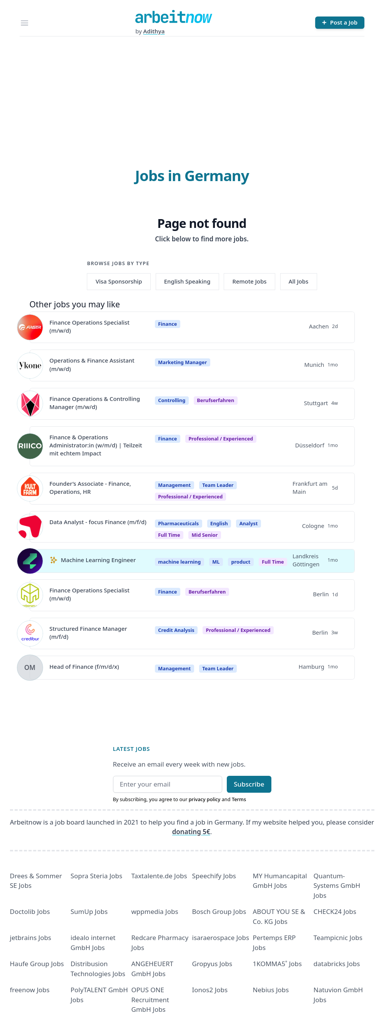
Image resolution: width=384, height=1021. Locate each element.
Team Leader (217, 485)
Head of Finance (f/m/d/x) (84, 666)
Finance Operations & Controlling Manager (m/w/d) (95, 403)
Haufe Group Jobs (37, 963)
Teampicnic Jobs (338, 937)
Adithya (154, 31)
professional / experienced (220, 438)
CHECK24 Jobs (335, 911)
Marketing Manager (182, 362)
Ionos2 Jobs (210, 989)
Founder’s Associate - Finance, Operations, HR (90, 487)
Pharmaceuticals (178, 523)
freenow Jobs (30, 989)
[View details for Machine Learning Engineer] (30, 561)
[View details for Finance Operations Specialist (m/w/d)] (30, 327)
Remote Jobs (250, 281)
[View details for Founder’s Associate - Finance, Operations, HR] (30, 488)
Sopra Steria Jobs (97, 875)
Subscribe (249, 784)
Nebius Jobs (271, 989)
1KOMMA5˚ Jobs (277, 963)
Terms (239, 799)
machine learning (179, 561)
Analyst (248, 523)
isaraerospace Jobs (220, 937)
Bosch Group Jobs (219, 911)
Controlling (171, 400)
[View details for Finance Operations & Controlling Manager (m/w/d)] (30, 404)
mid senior (205, 534)
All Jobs (298, 281)
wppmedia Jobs (154, 911)
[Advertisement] (192, 94)
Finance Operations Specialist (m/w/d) (90, 326)
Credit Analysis (176, 630)
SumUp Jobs (89, 911)
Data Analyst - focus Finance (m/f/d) (98, 522)
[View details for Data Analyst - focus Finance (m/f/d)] (30, 527)
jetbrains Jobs (31, 937)
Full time (169, 534)
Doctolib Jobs (30, 911)
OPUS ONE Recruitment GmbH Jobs (150, 999)
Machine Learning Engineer (98, 560)
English (219, 523)
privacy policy (205, 799)
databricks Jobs (337, 963)
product (240, 561)
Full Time (273, 561)
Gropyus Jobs (212, 963)
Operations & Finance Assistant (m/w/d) (92, 364)
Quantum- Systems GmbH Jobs (337, 885)
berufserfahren (215, 400)
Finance (167, 323)
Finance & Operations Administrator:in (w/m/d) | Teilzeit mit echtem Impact (96, 445)
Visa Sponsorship (119, 281)
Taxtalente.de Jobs (159, 875)
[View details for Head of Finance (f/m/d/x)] (30, 668)
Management (174, 485)
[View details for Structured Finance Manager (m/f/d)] (30, 633)
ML (215, 561)
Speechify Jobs (214, 875)
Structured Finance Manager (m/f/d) (88, 632)
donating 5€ (191, 831)
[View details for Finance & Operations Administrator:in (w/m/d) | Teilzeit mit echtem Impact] (30, 446)
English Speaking (187, 281)
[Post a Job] (339, 22)
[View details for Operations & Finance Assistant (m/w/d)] (30, 366)
